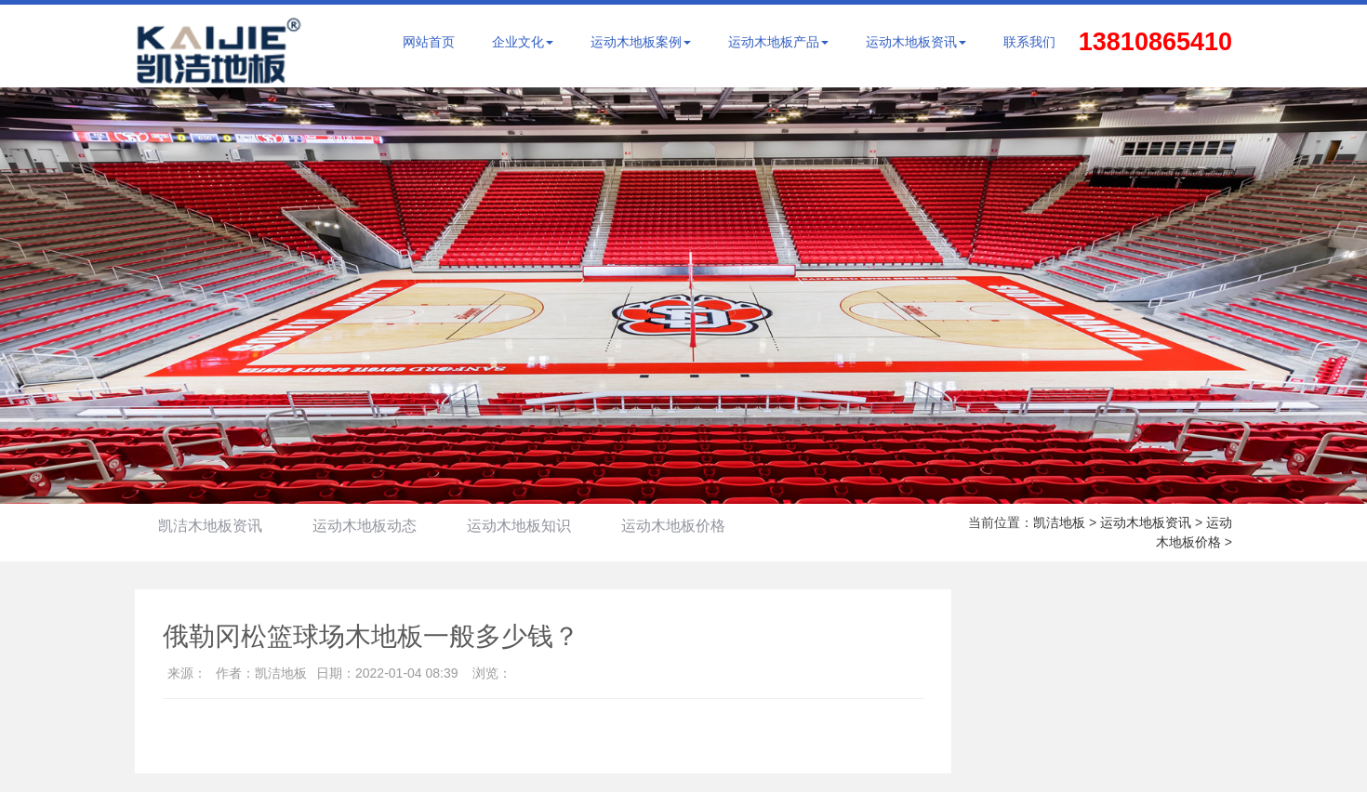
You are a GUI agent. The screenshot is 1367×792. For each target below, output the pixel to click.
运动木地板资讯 (916, 41)
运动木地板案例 (641, 41)
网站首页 (429, 41)
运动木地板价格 (673, 526)
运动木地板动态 (364, 526)
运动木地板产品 (778, 41)
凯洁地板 (1059, 522)
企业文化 (522, 41)
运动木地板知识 (519, 526)
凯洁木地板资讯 (210, 526)
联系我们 (1029, 41)
